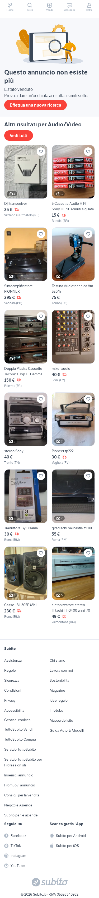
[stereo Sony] (26, 428)
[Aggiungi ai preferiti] (41, 151)
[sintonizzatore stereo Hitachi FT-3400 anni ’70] (73, 585)
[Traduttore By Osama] (26, 505)
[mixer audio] (73, 349)
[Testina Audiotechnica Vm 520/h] (73, 266)
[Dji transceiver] (26, 184)
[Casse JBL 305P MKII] (26, 585)
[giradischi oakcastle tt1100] (73, 505)
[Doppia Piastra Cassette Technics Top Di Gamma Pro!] (26, 349)
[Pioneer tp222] (73, 428)
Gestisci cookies (17, 719)
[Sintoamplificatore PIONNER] (26, 266)
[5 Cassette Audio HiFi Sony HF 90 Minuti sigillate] (73, 184)
